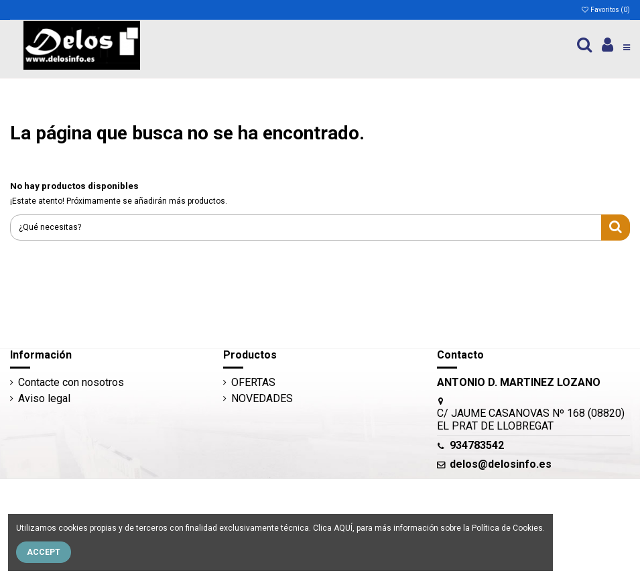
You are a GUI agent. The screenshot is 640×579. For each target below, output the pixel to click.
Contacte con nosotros (71, 382)
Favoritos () (605, 9)
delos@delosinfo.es (501, 464)
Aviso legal (44, 398)
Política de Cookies (507, 528)
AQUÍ (343, 528)
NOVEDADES (262, 398)
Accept (43, 552)
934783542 (477, 445)
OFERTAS (253, 382)
